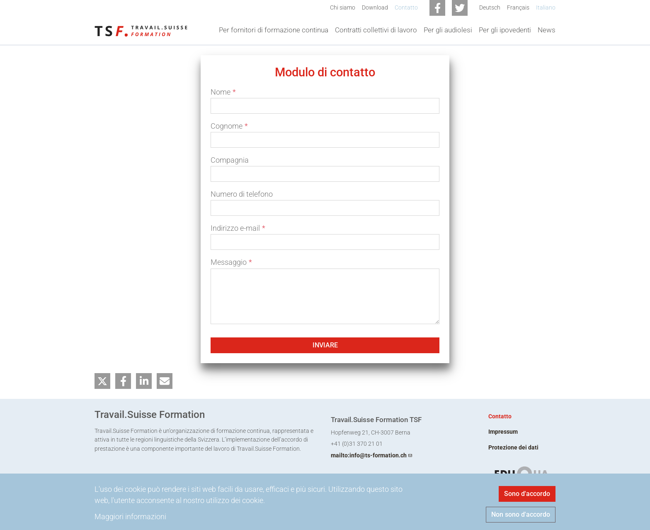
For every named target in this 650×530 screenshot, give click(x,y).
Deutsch (489, 7)
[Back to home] (141, 30)
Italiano (545, 7)
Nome (223, 92)
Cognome (229, 126)
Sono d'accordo (527, 494)
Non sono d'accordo (520, 514)
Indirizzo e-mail (238, 228)
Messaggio (231, 262)
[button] (102, 381)
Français (518, 7)
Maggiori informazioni (130, 516)
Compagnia (230, 160)
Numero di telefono (242, 194)
